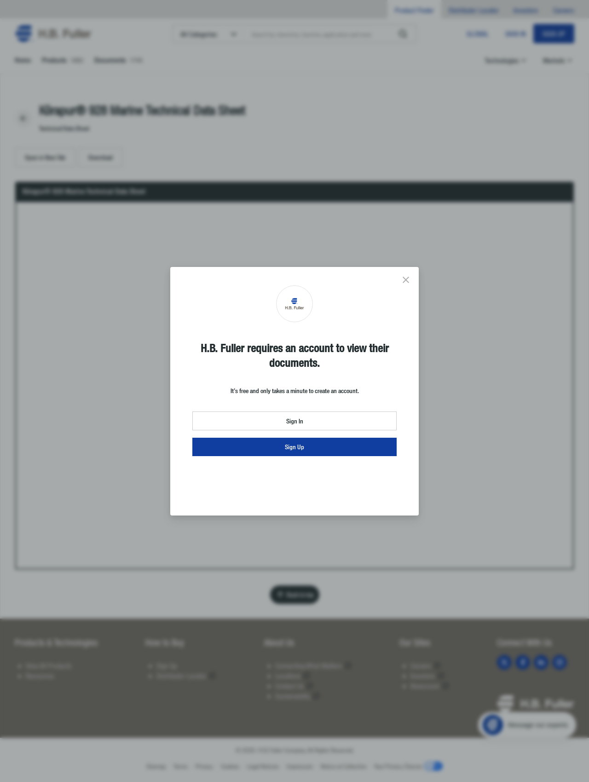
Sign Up (294, 447)
